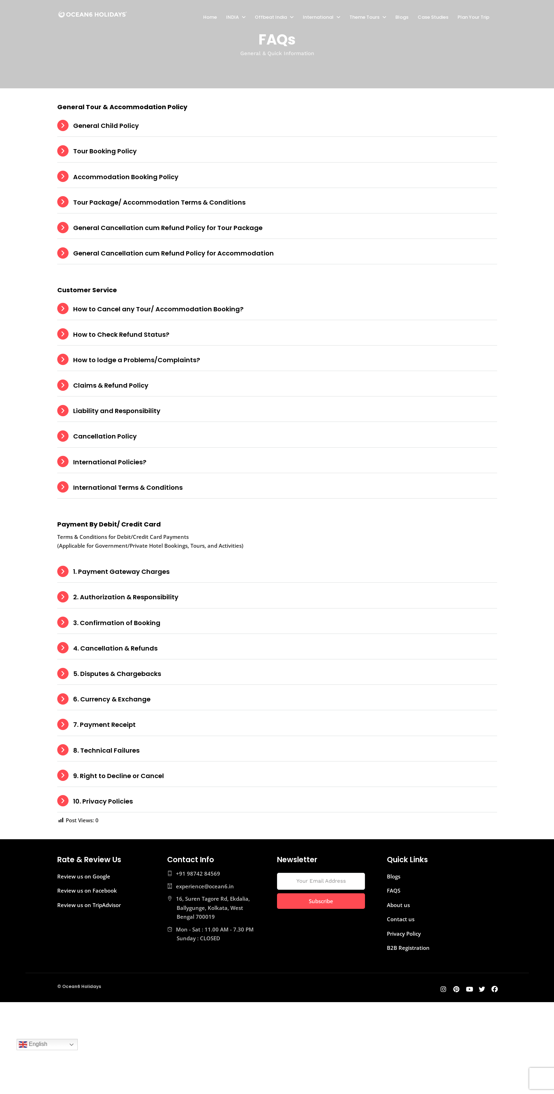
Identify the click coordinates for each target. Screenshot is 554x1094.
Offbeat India (271, 17)
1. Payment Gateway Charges (121, 571)
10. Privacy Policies (103, 801)
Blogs (401, 17)
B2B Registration (408, 947)
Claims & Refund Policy (110, 385)
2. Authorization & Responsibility (125, 597)
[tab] (277, 126)
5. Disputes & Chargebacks (117, 673)
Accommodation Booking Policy (125, 176)
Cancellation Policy (105, 436)
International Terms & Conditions (128, 487)
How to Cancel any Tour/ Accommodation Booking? (158, 309)
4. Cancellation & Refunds (115, 648)
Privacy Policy (404, 933)
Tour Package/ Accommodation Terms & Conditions (159, 202)
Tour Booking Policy (105, 151)
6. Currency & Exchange (112, 699)
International (318, 17)
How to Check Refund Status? (121, 334)
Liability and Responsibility (116, 410)
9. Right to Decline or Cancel (118, 775)
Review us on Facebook (87, 890)
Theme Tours (364, 17)
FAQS (393, 890)
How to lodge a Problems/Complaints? (136, 359)
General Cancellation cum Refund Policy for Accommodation (173, 253)
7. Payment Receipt (104, 724)
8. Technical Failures (106, 750)
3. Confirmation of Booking (116, 622)
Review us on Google (83, 876)
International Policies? (109, 462)
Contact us (400, 919)
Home (210, 17)
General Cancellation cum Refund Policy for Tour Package (168, 227)
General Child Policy (106, 125)
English (33, 1044)
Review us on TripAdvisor (89, 904)
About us (398, 904)
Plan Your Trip (473, 17)
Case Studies (433, 17)
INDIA (232, 17)
